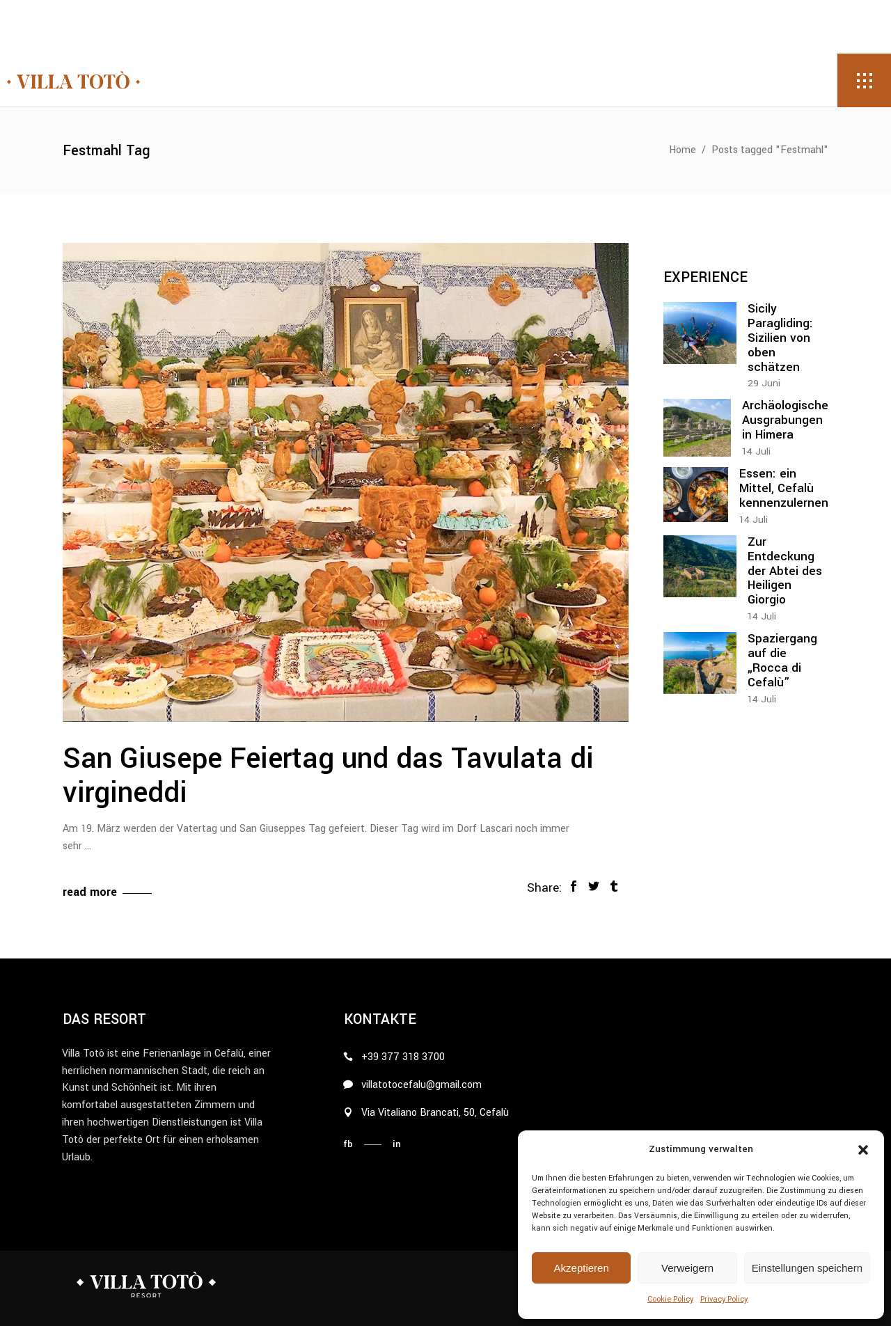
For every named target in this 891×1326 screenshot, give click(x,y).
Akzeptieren (581, 1268)
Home (682, 150)
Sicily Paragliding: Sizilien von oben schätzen (780, 338)
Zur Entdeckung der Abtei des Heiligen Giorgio (785, 571)
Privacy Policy (724, 1299)
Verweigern (687, 1268)
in (397, 1144)
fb (348, 1144)
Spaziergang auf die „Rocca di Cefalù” (782, 660)
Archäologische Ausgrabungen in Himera (785, 420)
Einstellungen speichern (807, 1268)
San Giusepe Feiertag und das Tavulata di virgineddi (328, 776)
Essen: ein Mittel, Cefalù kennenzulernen (783, 488)
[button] (863, 1150)
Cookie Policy (670, 1299)
